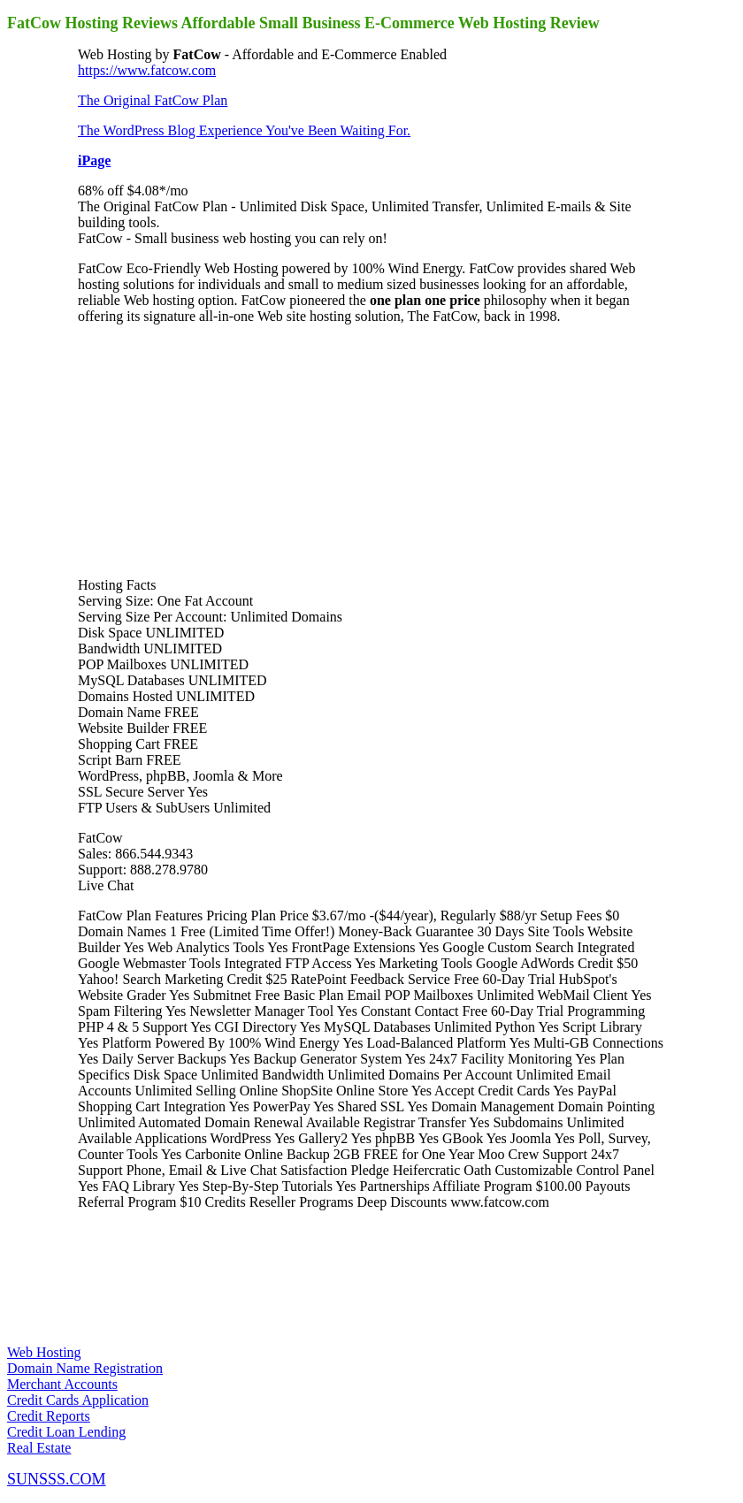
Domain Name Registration (85, 1368)
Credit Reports (48, 1415)
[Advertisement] (210, 449)
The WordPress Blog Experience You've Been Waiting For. (244, 130)
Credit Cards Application (78, 1400)
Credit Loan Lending (66, 1431)
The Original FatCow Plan (152, 100)
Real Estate (39, 1447)
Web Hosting (44, 1352)
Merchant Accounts (62, 1384)
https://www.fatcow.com (147, 70)
